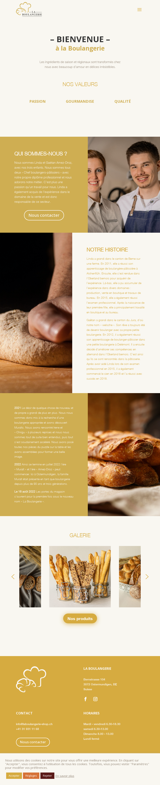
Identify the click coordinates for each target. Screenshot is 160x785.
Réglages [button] (31, 775)
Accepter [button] (14, 775)
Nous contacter (44, 215)
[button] (13, 576)
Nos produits (80, 618)
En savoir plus (64, 776)
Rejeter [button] (47, 775)
